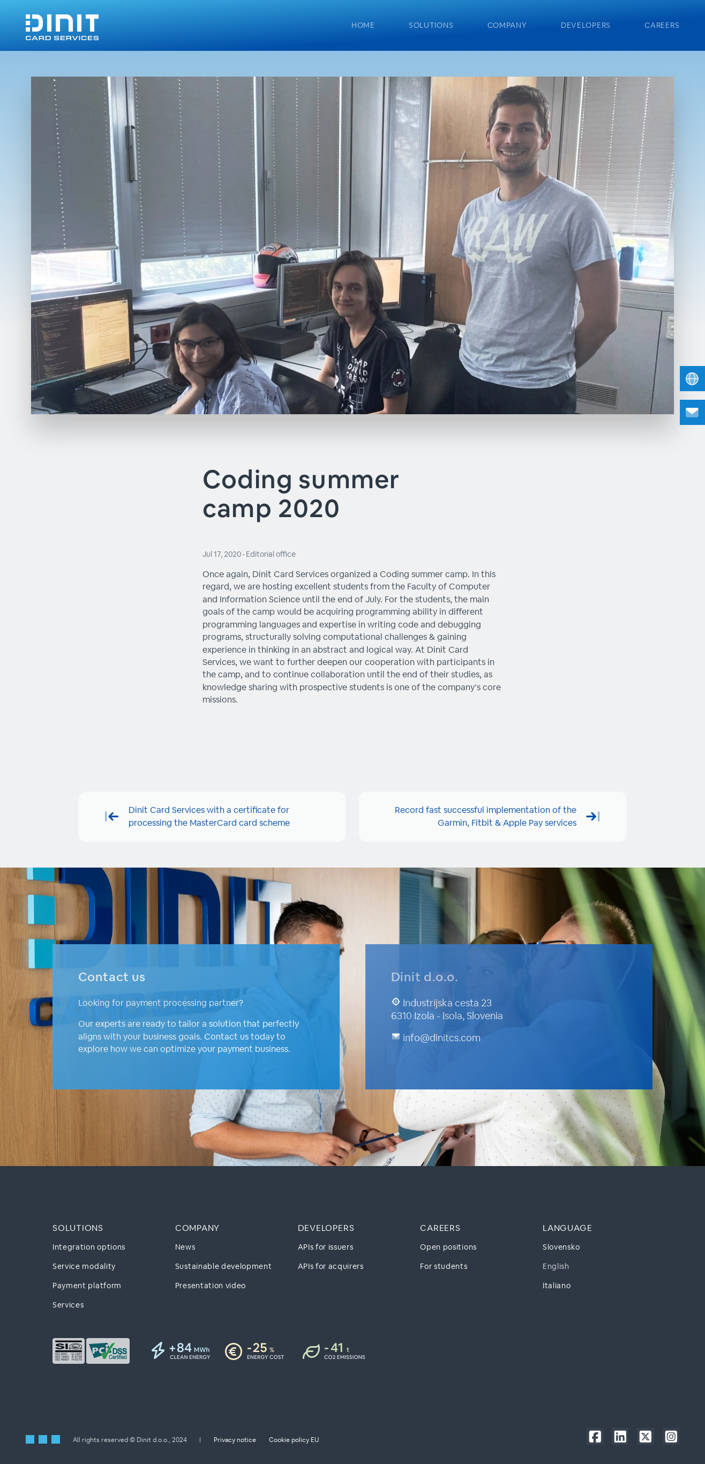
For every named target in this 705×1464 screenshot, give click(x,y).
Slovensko (561, 1246)
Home (363, 25)
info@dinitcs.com (436, 1038)
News (185, 1246)
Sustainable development (223, 1266)
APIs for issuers (326, 1246)
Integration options (88, 1246)
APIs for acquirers (331, 1266)
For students (443, 1266)
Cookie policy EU (294, 1440)
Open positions (448, 1246)
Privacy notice (235, 1440)
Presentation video (210, 1285)
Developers (586, 25)
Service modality (84, 1266)
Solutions (431, 25)
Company (507, 25)
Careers (661, 25)
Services (68, 1305)
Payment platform (87, 1285)
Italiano (557, 1285)
